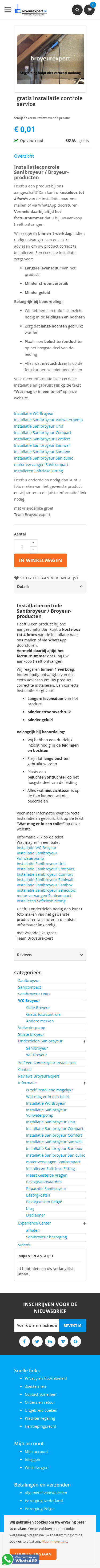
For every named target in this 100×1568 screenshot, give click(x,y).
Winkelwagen (37, 1467)
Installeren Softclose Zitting (38, 470)
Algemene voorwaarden (46, 1492)
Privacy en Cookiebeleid (46, 1378)
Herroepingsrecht (40, 1426)
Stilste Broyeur (31, 1034)
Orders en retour (40, 1402)
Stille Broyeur (38, 1007)
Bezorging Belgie (40, 1508)
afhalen (33, 1230)
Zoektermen (35, 1386)
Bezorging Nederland (44, 1500)
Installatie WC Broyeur (34, 413)
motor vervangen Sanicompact (41, 464)
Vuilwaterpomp (31, 1027)
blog (30, 1208)
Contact (25, 1069)
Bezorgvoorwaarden (44, 1181)
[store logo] (25, 10)
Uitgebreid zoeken (41, 1410)
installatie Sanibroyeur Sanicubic (43, 458)
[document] (50, 1539)
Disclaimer (35, 1215)
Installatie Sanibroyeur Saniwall (42, 445)
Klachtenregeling (40, 1418)
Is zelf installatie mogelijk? (49, 1089)
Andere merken (40, 1021)
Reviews (24, 954)
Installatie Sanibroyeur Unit (38, 426)
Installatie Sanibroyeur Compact (42, 432)
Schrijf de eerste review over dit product (42, 118)
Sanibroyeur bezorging (46, 1236)
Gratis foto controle (43, 1014)
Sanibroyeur (29, 980)
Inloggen (32, 1459)
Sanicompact (29, 987)
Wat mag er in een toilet (47, 1096)
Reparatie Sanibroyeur (46, 1188)
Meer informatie (54, 1541)
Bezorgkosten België (44, 1201)
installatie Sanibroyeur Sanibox (42, 451)
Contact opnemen (41, 1394)
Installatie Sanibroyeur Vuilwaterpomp (48, 419)
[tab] (50, 586)
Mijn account (36, 1451)
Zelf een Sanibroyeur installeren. (47, 1062)
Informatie (27, 1082)
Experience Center (34, 1223)
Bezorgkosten (38, 1195)
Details (23, 586)
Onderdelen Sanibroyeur (40, 1040)
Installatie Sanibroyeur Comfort (42, 438)
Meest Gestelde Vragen (46, 1175)
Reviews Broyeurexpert (38, 1076)
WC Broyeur (29, 1000)
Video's (24, 1244)
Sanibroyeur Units (34, 993)
